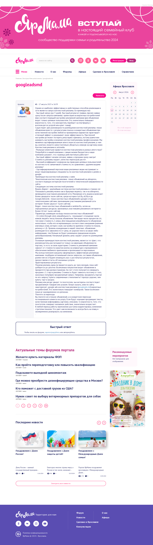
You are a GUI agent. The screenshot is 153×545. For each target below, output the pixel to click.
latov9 (25, 375)
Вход (131, 60)
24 (112, 118)
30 (135, 118)
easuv (24, 383)
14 (127, 110)
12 (120, 110)
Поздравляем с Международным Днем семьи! (90, 454)
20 (123, 114)
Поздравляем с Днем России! (27, 452)
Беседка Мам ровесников (32, 78)
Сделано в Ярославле (104, 71)
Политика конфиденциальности (35, 533)
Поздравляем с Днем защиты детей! (58, 452)
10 (112, 110)
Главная (18, 78)
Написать (100, 95)
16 (135, 110)
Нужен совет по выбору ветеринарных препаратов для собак (58, 396)
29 (131, 118)
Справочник (128, 71)
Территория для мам (45, 514)
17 (112, 114)
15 (131, 110)
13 (123, 110)
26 (120, 118)
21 (127, 114)
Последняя (46, 406)
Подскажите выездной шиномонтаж (41, 373)
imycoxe (25, 360)
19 (120, 114)
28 (127, 118)
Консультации (83, 526)
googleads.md (84, 287)
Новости (39, 71)
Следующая (40, 406)
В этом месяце (124, 130)
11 (116, 110)
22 (131, 114)
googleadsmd (48, 78)
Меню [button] (21, 71)
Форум (80, 512)
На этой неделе (124, 127)
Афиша (82, 71)
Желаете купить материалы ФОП (39, 357)
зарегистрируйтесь (52, 332)
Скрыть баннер (147, 5)
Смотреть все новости (60, 483)
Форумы (67, 71)
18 (116, 114)
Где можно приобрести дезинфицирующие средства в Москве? (59, 381)
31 (112, 122)
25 (116, 118)
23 (135, 114)
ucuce (24, 367)
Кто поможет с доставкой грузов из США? (44, 388)
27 (123, 118)
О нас (53, 71)
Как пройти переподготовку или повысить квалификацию (55, 365)
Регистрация (118, 60)
